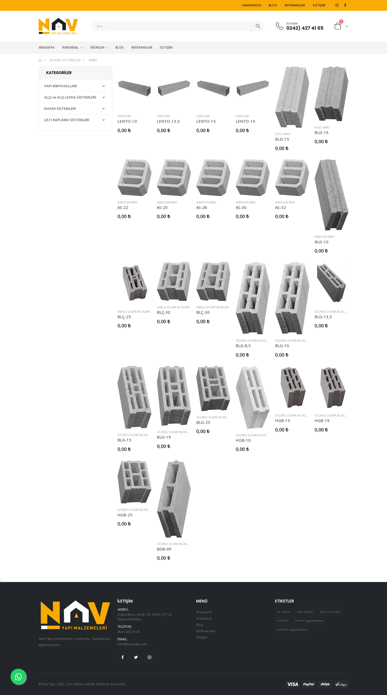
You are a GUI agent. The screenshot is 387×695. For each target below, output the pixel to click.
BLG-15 (124, 439)
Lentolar (124, 116)
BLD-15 (282, 139)
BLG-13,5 (323, 316)
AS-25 (162, 207)
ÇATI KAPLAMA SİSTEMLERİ (66, 119)
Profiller (283, 620)
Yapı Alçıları (305, 612)
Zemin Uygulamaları (309, 620)
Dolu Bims (282, 134)
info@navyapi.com (132, 644)
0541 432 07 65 (128, 631)
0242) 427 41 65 (304, 27)
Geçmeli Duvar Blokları (253, 340)
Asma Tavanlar (330, 612)
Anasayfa (46, 47)
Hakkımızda (251, 5)
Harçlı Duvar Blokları (133, 311)
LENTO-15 (206, 121)
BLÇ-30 (163, 312)
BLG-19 (164, 437)
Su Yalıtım (284, 612)
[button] (341, 27)
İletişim (319, 5)
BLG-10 (282, 345)
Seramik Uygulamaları (292, 629)
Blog (273, 5)
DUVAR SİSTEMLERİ (65, 60)
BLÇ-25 (124, 316)
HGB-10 (243, 440)
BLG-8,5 (243, 345)
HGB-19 (321, 420)
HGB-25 (124, 514)
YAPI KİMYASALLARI (60, 86)
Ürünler (97, 47)
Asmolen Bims (127, 202)
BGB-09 (164, 549)
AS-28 (201, 207)
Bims (92, 60)
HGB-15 (282, 420)
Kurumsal (70, 47)
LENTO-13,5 (168, 121)
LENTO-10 (127, 121)
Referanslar (295, 5)
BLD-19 (321, 132)
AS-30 (241, 207)
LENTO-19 (245, 121)
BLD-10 (321, 241)
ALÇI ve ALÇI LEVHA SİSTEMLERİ (70, 97)
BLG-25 (203, 422)
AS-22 (122, 207)
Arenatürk (118, 684)
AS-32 (280, 207)
